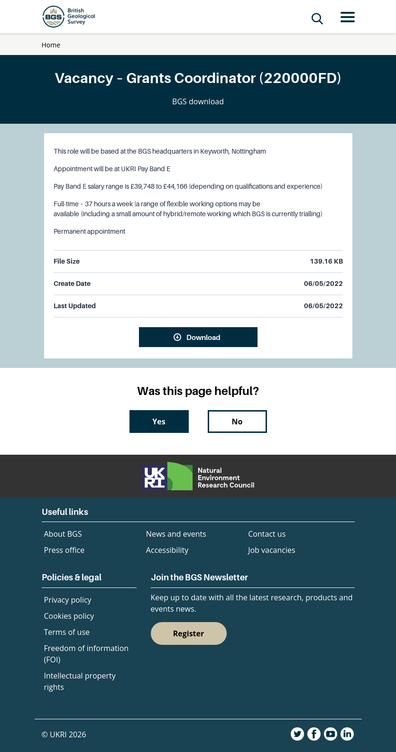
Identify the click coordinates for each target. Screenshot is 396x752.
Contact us (266, 534)
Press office (64, 550)
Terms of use (67, 632)
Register (188, 633)
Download (203, 337)
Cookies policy (69, 616)
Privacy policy (68, 600)
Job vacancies (271, 550)
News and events (176, 534)
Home (51, 44)
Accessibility (167, 550)
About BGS (63, 534)
